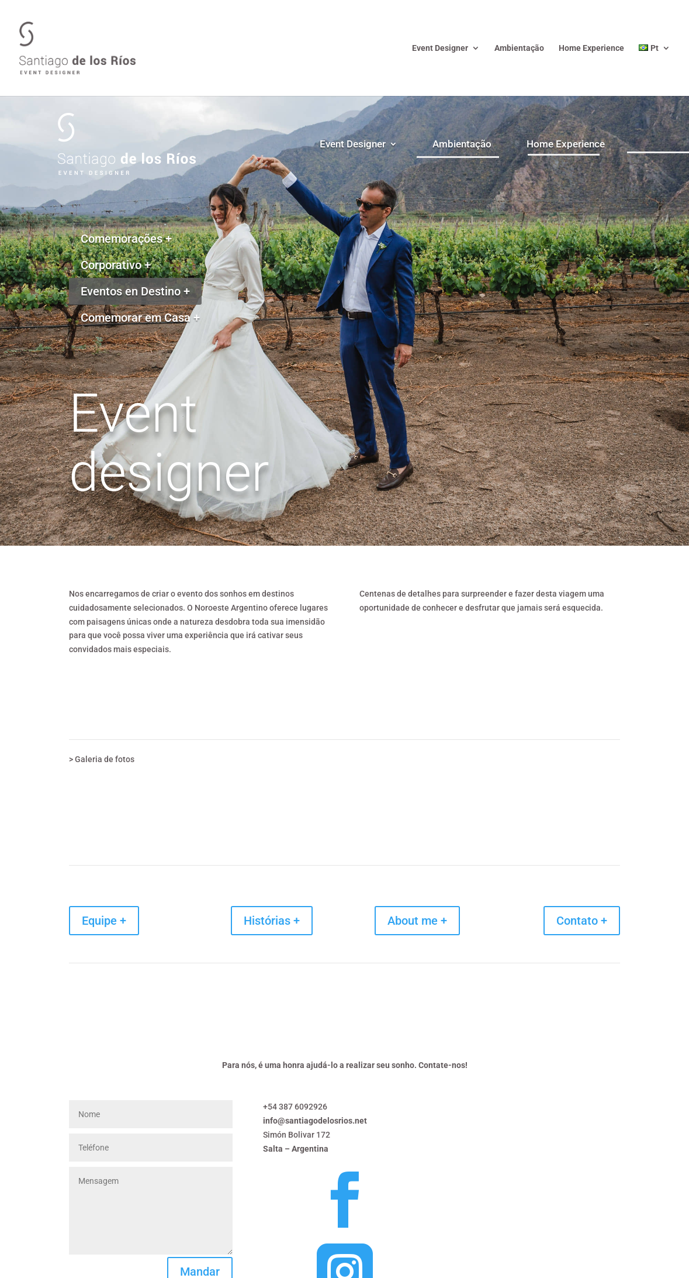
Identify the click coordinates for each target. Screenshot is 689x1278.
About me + (417, 921)
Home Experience (591, 48)
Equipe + (104, 921)
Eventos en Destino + (135, 291)
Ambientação (519, 48)
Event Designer (440, 48)
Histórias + (272, 921)
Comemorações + (126, 239)
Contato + (581, 921)
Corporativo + (116, 265)
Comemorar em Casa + (140, 318)
